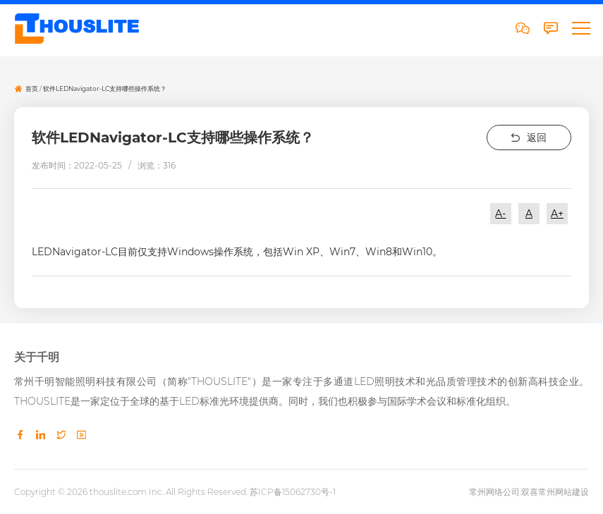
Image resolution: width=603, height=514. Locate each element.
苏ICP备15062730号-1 (293, 491)
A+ (557, 214)
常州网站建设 (563, 491)
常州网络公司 (494, 491)
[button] (580, 28)
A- (500, 214)
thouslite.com (118, 491)
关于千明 (36, 357)
